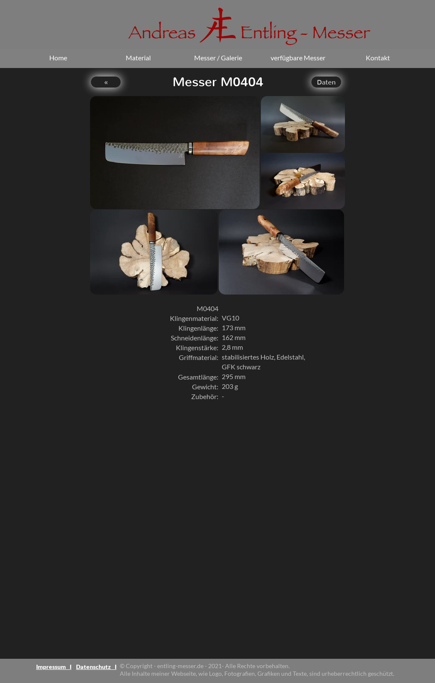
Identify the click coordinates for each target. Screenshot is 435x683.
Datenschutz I (96, 666)
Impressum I (53, 666)
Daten (326, 82)
